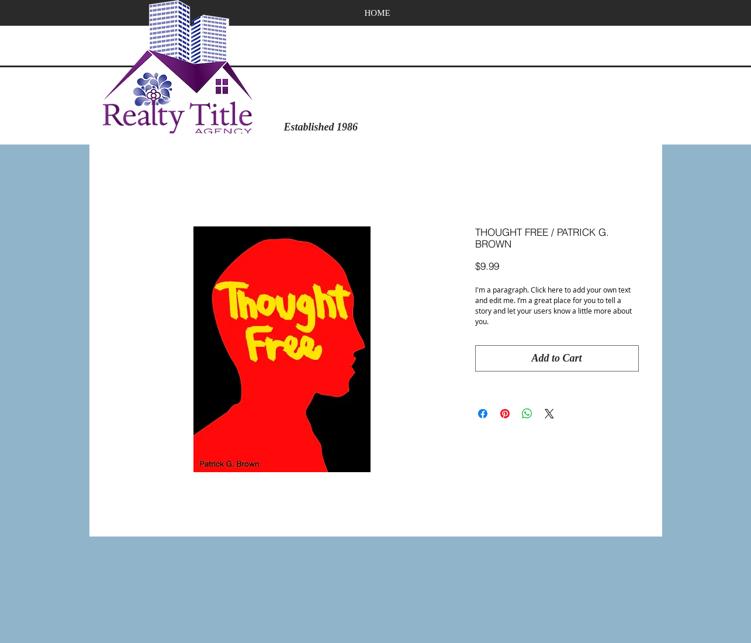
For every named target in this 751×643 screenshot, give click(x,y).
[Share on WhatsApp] (527, 414)
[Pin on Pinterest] (505, 414)
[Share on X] (549, 414)
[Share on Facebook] (483, 414)
